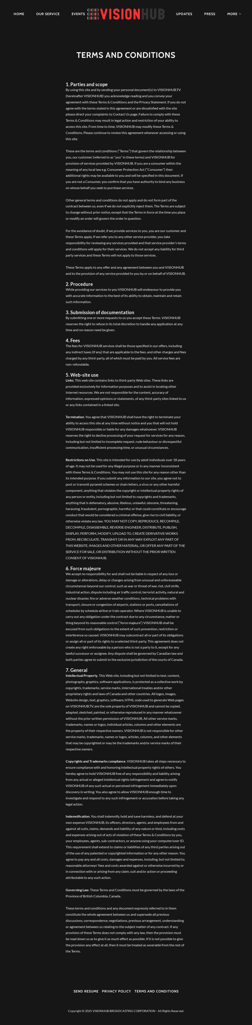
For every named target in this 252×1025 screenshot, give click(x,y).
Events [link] (78, 14)
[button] (233, 14)
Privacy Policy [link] (116, 991)
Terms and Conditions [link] (157, 991)
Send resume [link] (86, 991)
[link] (126, 13)
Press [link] (209, 14)
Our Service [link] (48, 14)
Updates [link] (184, 14)
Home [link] (19, 14)
